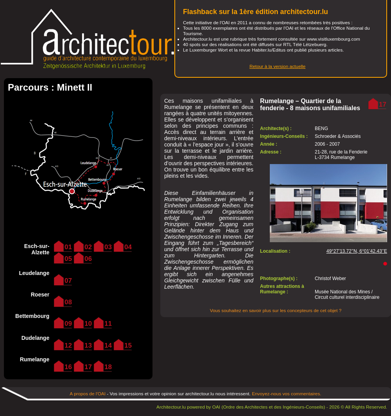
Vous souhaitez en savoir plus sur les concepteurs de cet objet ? (276, 310)
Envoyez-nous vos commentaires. (286, 393)
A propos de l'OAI (88, 393)
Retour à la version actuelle (277, 66)
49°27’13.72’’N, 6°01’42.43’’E (356, 251)
